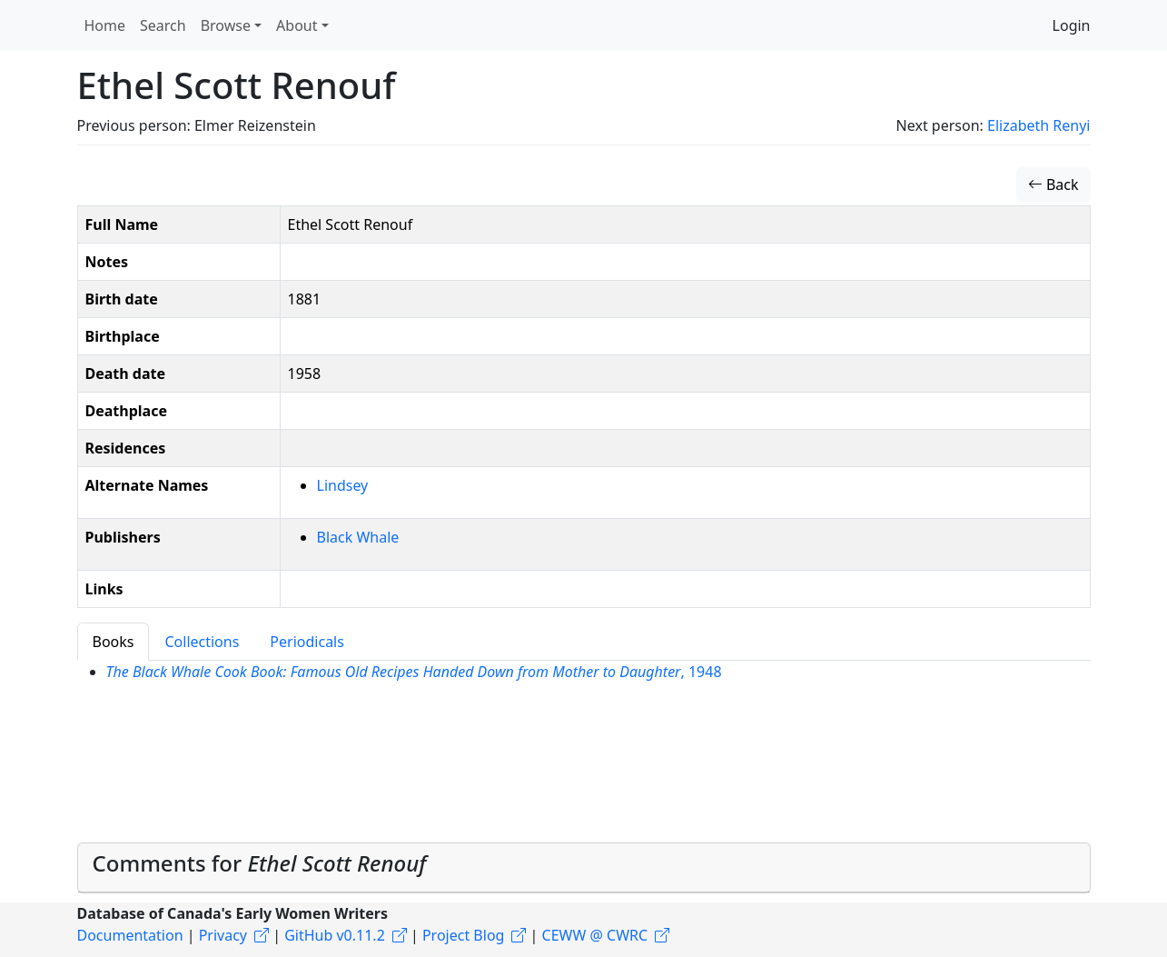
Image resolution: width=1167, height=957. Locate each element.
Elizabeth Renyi (1039, 125)
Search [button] (163, 25)
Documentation (130, 935)
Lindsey (343, 485)
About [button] (296, 25)
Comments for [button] (260, 863)
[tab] (584, 867)
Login (1072, 25)
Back (1053, 184)
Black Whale (358, 537)
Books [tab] (113, 642)
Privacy (223, 935)
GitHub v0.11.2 (334, 935)
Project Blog (463, 935)
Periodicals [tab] (307, 642)
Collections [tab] (201, 642)
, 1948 (414, 672)
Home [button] (105, 25)
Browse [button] (226, 25)
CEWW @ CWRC (595, 935)
